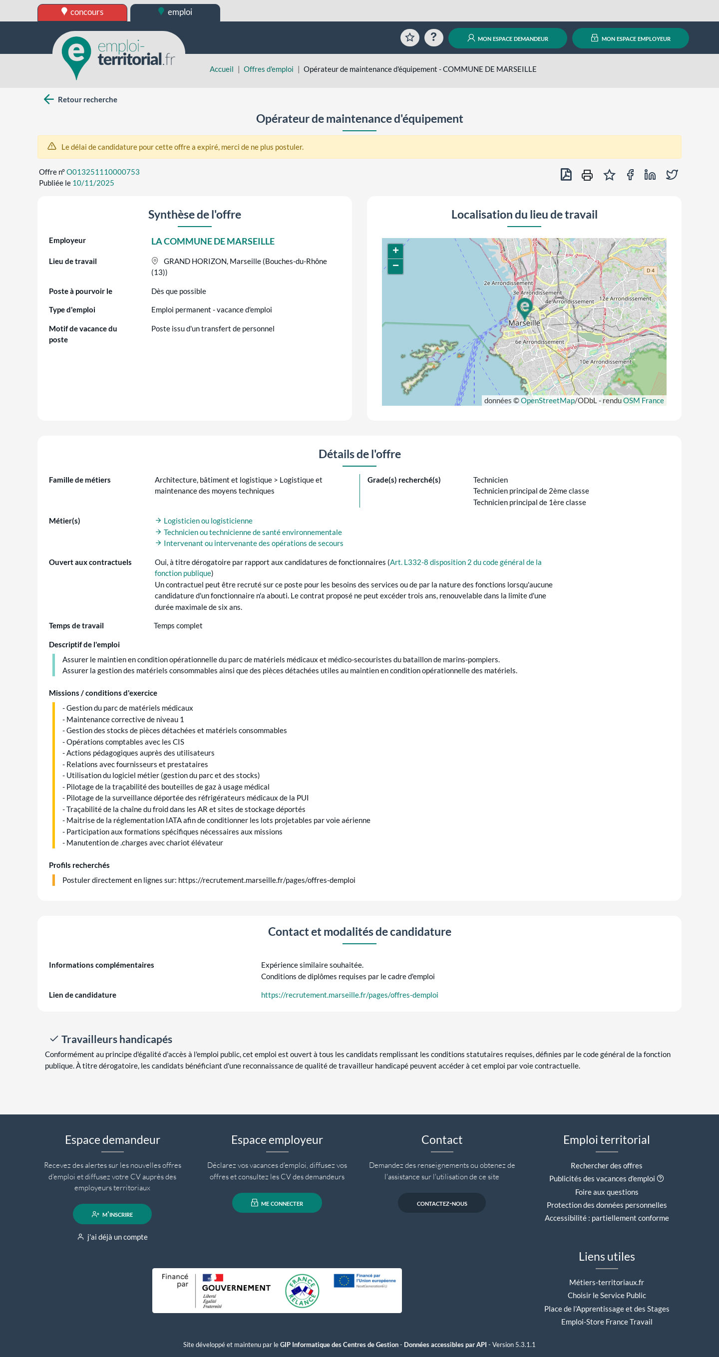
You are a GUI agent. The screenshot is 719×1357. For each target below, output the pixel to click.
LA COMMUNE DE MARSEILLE (213, 241)
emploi (175, 11)
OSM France (643, 400)
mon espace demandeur (508, 37)
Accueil (222, 68)
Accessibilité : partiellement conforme (607, 1217)
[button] (524, 310)
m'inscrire (112, 1214)
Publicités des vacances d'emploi (602, 1178)
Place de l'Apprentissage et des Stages (607, 1308)
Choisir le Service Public (607, 1295)
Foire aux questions (607, 1191)
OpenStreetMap (548, 400)
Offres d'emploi (269, 68)
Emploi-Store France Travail (607, 1321)
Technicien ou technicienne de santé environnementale (248, 532)
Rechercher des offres (607, 1165)
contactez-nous (442, 1202)
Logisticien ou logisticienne (204, 520)
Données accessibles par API (445, 1345)
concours (82, 11)
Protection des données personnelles (607, 1204)
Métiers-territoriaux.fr (606, 1282)
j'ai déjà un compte (112, 1236)
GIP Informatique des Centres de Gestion (339, 1345)
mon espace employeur (631, 37)
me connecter (277, 1202)
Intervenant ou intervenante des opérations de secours (249, 543)
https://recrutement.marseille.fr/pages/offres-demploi (349, 994)
